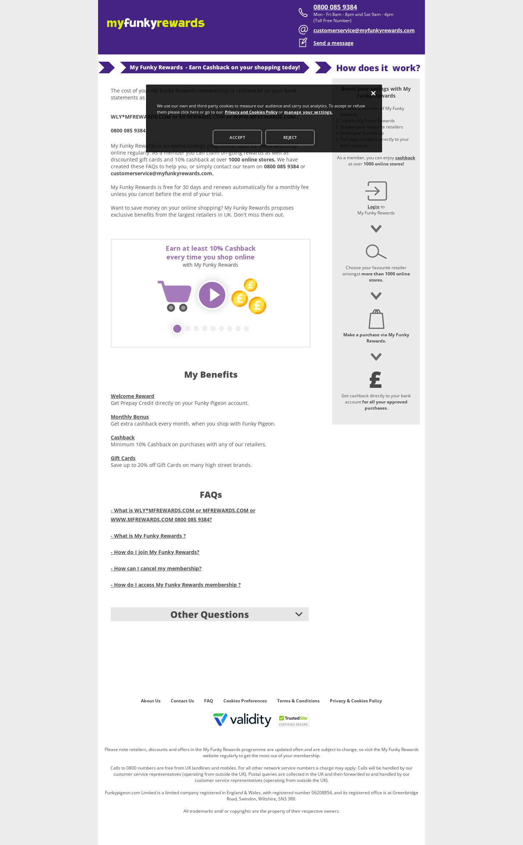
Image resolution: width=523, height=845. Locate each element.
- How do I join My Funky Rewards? (155, 552)
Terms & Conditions (298, 701)
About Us (151, 701)
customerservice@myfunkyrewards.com (364, 30)
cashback (405, 158)
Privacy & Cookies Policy (356, 701)
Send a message (333, 43)
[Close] (373, 93)
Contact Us (182, 701)
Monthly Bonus (130, 416)
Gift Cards (123, 458)
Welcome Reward (132, 396)
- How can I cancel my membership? (156, 568)
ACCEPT (237, 137)
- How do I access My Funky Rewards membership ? (176, 584)
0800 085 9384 (335, 7)
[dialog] (264, 118)
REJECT (290, 137)
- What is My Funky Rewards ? (148, 535)
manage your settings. (308, 112)
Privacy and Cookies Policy (251, 112)
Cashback (123, 437)
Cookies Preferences (245, 701)
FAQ (208, 701)
